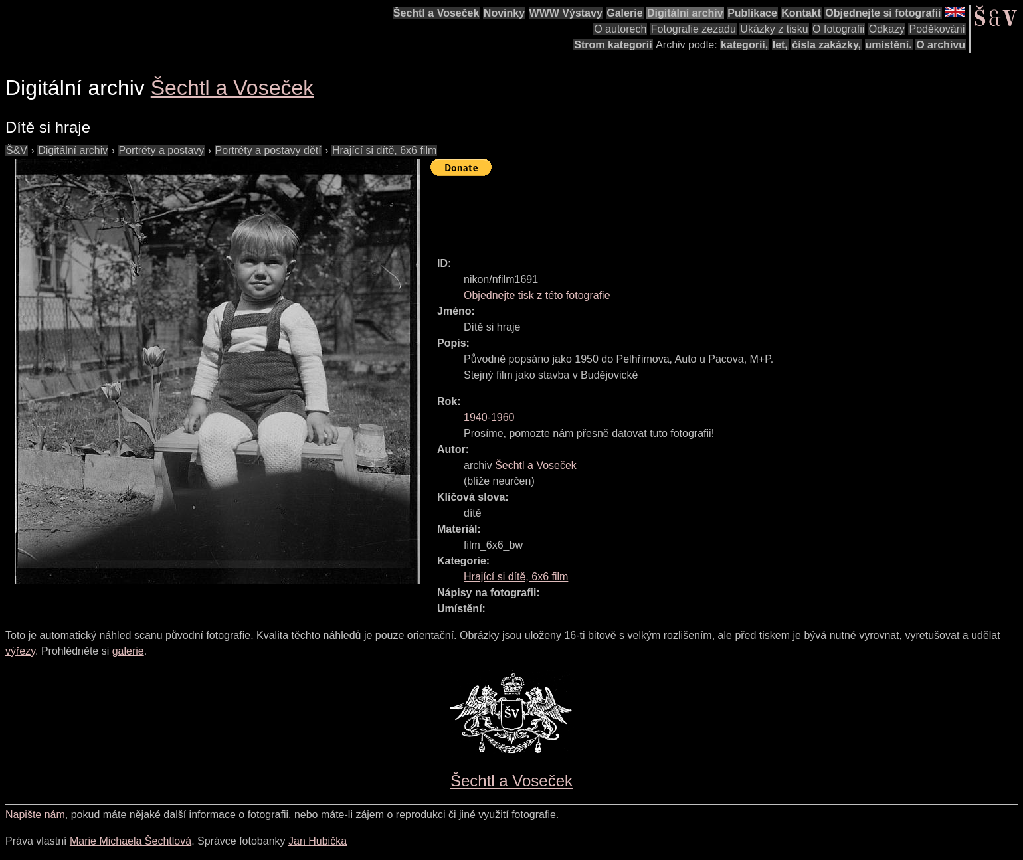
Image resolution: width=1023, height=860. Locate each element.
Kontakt (801, 13)
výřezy (20, 651)
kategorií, (744, 44)
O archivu (940, 44)
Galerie (624, 13)
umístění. (889, 44)
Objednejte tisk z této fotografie (537, 295)
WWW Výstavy (566, 13)
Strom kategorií (613, 44)
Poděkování (937, 29)
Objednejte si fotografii (883, 13)
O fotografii (838, 29)
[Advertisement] (672, 210)
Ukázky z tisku (774, 29)
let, (780, 44)
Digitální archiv (685, 13)
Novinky (504, 13)
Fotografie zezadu (693, 29)
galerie (128, 651)
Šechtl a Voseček (436, 13)
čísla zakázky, (826, 44)
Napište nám (35, 814)
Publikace (752, 13)
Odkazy (887, 29)
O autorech (620, 29)
